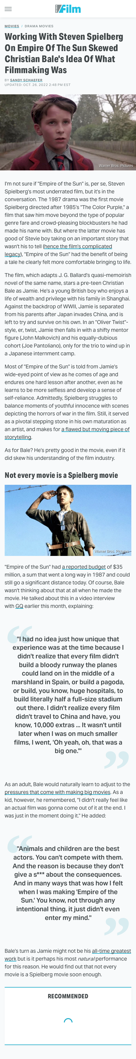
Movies (12, 26)
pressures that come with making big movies (57, 792)
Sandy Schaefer (26, 80)
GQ (19, 606)
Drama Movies (39, 26)
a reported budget (84, 566)
